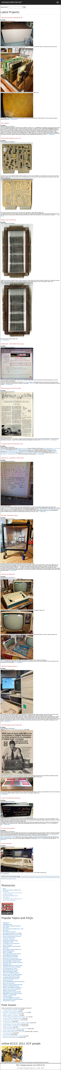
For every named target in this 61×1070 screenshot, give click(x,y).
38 (36, 877)
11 (37, 876)
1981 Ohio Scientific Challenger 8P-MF (11, 17)
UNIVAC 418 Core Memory (8, 220)
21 (58, 876)
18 (52, 876)
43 (47, 877)
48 (58, 877)
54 (12, 879)
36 (32, 877)
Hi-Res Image (32, 383)
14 (43, 876)
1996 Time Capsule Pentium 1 (9, 666)
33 (26, 877)
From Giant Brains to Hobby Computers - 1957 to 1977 (15, 1028)
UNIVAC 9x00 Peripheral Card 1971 (11, 138)
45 (51, 877)
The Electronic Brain (7, 1021)
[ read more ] (14, 119)
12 (39, 876)
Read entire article (44, 439)
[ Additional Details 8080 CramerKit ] (13, 802)
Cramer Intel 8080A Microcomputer (10, 798)
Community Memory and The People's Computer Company (16, 1022)
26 (11, 877)
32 (23, 877)
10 (35, 876)
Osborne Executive (6, 843)
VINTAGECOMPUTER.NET (11, 2)
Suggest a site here (22, 448)
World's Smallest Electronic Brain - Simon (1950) (14, 1031)
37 (34, 877)
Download (49, 823)
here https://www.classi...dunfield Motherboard (17, 451)
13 (41, 876)
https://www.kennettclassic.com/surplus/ (24, 836)
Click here (7, 508)
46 (54, 877)
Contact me (39, 838)
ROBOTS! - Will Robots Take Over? (11, 1014)
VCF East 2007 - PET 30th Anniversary (12, 1019)
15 (45, 876)
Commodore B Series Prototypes (10, 1011)
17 (50, 876)
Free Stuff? (12, 837)
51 (6, 879)
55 (14, 879)
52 (8, 879)
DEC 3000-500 (26, 382)
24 (6, 877)
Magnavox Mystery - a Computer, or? (11, 1015)
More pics (3, 661)
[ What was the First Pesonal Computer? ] (14, 729)
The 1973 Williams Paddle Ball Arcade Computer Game (15, 1016)
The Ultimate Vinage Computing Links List (12, 898)
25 (8, 877)
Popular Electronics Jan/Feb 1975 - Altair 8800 (13, 1036)
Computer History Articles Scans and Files (12, 892)
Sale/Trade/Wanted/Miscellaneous (10, 895)
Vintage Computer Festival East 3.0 (11, 1009)
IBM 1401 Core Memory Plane (9, 515)
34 (28, 877)
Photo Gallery (6, 897)
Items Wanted (5, 123)
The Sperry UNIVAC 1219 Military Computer (13, 1018)
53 (10, 879)
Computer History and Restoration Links (12, 444)
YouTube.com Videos (8, 894)
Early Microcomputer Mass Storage (11, 1037)
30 (19, 877)
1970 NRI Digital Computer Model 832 (11, 725)
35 (30, 877)
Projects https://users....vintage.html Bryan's (32, 452)
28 (15, 877)
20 (56, 876)
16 (48, 876)
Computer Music (6, 1034)
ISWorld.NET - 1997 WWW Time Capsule (12, 344)
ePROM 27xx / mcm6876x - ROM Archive (12, 458)
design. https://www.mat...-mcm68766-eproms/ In (47, 509)
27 (13, 877)
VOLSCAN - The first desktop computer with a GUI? (14, 1012)
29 (17, 877)
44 (49, 877)
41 (43, 877)
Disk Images (6, 891)
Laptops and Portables (8, 1027)
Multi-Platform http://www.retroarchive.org (24, 449)
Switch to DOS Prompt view (9, 900)
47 (56, 877)
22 (2, 877)
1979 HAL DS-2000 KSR (8, 574)
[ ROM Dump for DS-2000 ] (11, 578)
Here (34, 127)
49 (1, 879)
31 (21, 877)
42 (45, 877)
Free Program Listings (8, 1033)
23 (4, 877)
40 (41, 877)
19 (54, 876)
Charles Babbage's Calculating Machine (12, 1024)
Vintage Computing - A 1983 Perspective (12, 1025)
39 (38, 877)
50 (3, 879)
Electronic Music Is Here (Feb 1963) (11, 388)
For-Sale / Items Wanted (7, 828)
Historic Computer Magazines (9, 1030)
